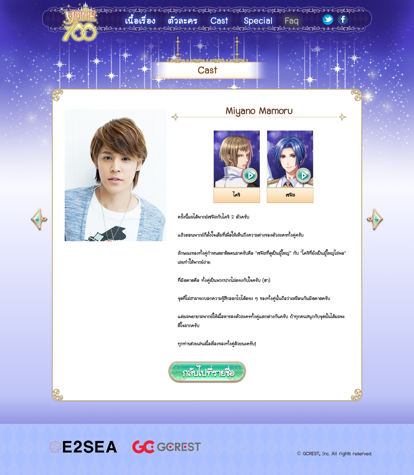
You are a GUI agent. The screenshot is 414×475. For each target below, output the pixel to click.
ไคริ (236, 195)
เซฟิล (290, 195)
